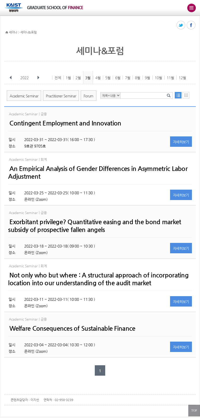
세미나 (13, 32)
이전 (10, 77)
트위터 (181, 25)
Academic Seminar (24, 96)
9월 (147, 78)
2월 (78, 78)
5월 (108, 78)
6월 (118, 78)
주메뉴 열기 (191, 8)
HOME (6, 32)
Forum (88, 96)
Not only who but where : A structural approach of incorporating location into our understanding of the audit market (98, 279)
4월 (98, 78)
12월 (182, 78)
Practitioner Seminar (61, 96)
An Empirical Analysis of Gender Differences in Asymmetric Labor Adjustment (98, 172)
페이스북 (191, 25)
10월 (158, 78)
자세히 (181, 142)
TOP (194, 410)
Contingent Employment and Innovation (65, 123)
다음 (38, 77)
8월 (137, 78)
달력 (186, 95)
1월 (68, 78)
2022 (25, 78)
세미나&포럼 (28, 32)
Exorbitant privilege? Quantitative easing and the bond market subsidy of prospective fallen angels (94, 225)
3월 (88, 78)
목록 (178, 95)
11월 (170, 78)
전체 (57, 78)
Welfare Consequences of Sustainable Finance (72, 328)
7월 (127, 78)
